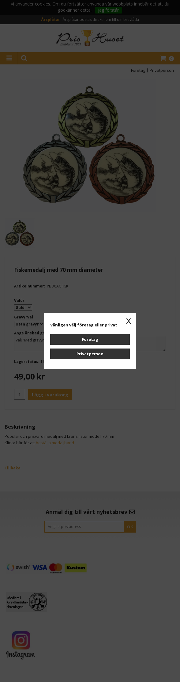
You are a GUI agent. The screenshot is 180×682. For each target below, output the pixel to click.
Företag (90, 339)
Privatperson (90, 353)
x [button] (128, 320)
